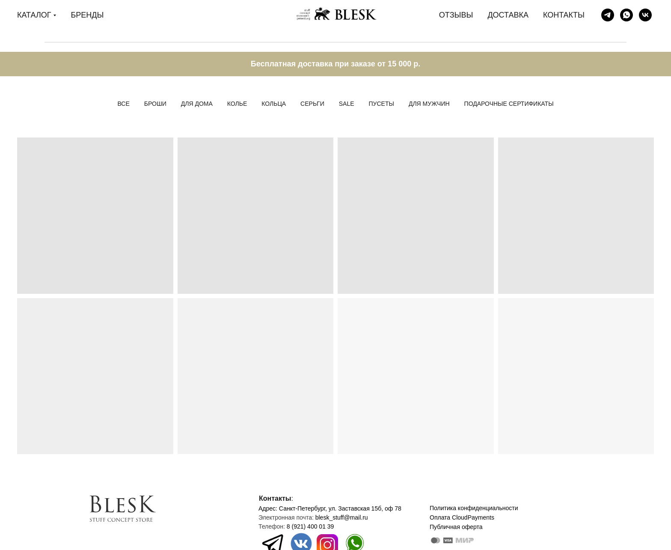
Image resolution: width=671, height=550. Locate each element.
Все (123, 103)
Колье (237, 103)
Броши (155, 103)
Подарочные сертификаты (509, 103)
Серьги (312, 103)
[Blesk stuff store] (607, 15)
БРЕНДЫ (87, 15)
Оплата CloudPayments (462, 517)
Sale (346, 103)
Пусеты (381, 103)
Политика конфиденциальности (474, 508)
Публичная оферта (456, 526)
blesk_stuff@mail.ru (341, 517)
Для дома (197, 103)
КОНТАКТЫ (564, 15)
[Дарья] (626, 15)
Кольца (273, 103)
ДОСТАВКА (507, 15)
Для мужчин (429, 103)
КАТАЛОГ (34, 15)
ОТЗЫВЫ (456, 15)
